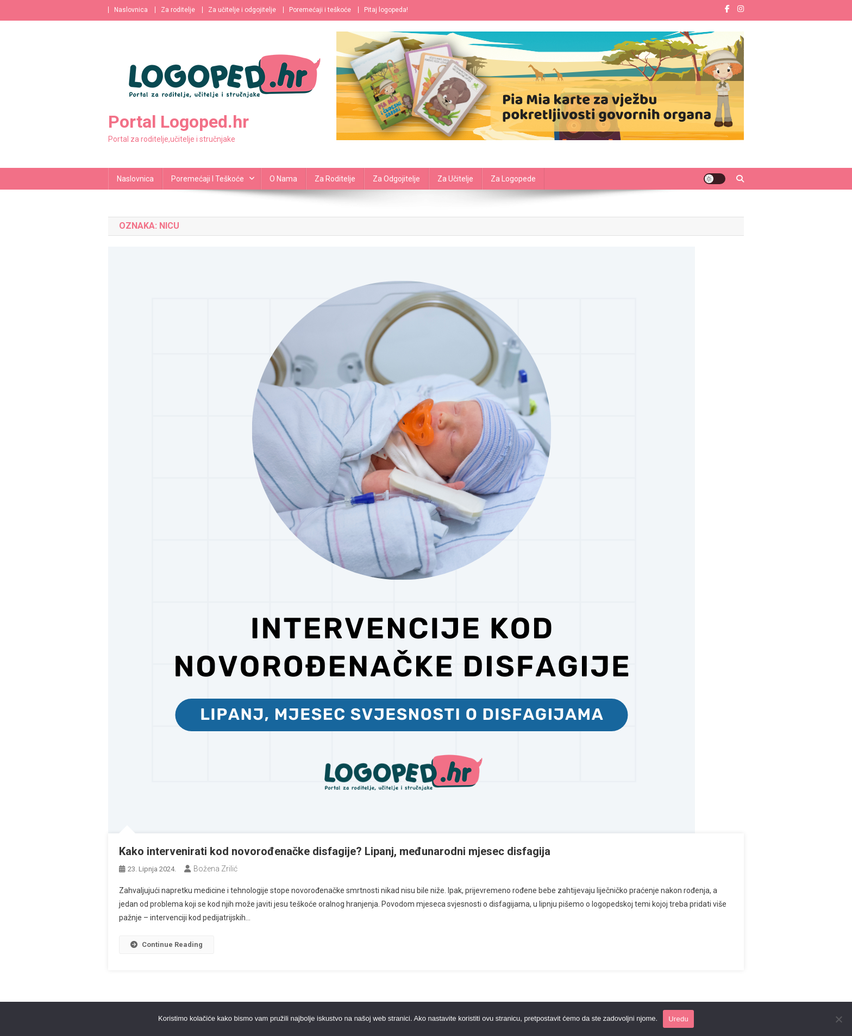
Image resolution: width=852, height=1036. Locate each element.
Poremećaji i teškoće (320, 10)
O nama (283, 178)
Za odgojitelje (396, 178)
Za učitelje (455, 178)
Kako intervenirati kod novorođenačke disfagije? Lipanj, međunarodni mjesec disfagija (334, 851)
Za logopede (513, 178)
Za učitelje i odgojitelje (242, 10)
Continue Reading (166, 944)
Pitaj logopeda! (386, 10)
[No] (838, 1019)
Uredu (678, 1019)
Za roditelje (178, 10)
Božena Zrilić (215, 868)
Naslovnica (131, 10)
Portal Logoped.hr (178, 121)
